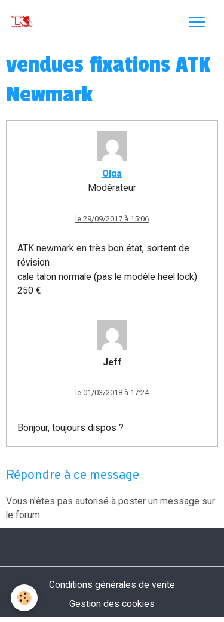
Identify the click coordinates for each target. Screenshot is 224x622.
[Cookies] (24, 597)
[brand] (25, 22)
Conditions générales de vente (112, 584)
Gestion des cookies (112, 603)
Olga (112, 173)
